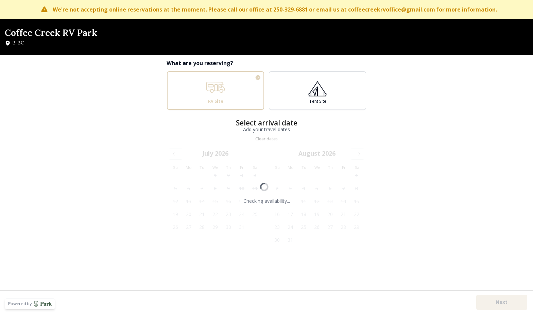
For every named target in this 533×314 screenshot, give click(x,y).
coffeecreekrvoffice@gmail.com (391, 9)
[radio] (215, 90)
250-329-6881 (290, 9)
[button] (175, 154)
